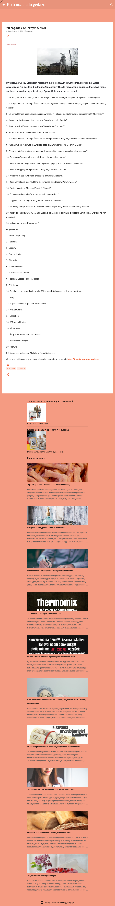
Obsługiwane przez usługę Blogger (57, 902)
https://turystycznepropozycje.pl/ (83, 359)
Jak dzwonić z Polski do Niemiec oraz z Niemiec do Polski (51, 790)
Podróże (21, 369)
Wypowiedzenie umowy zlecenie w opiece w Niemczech (50, 571)
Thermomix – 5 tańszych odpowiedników (44, 614)
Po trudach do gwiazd (26, 4)
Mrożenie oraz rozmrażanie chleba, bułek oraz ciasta (49, 833)
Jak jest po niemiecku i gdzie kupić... (42, 876)
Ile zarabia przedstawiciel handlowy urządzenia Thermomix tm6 (53, 747)
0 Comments (28, 31)
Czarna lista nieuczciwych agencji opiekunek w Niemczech (51, 657)
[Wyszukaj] (111, 5)
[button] (7, 36)
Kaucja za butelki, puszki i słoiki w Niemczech (46, 528)
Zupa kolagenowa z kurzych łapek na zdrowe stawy (48, 485)
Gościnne (11, 369)
